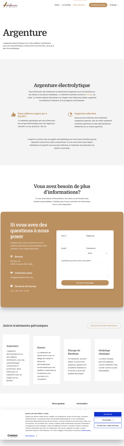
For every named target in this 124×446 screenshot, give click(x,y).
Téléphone (90, 236)
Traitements (91, 248)
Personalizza (29, 442)
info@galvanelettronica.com (21, 277)
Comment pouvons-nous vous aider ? (76, 261)
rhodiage (89, 95)
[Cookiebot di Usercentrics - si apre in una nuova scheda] (12, 442)
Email (64, 248)
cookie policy (86, 437)
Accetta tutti (108, 421)
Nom (64, 236)
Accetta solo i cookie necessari (108, 432)
